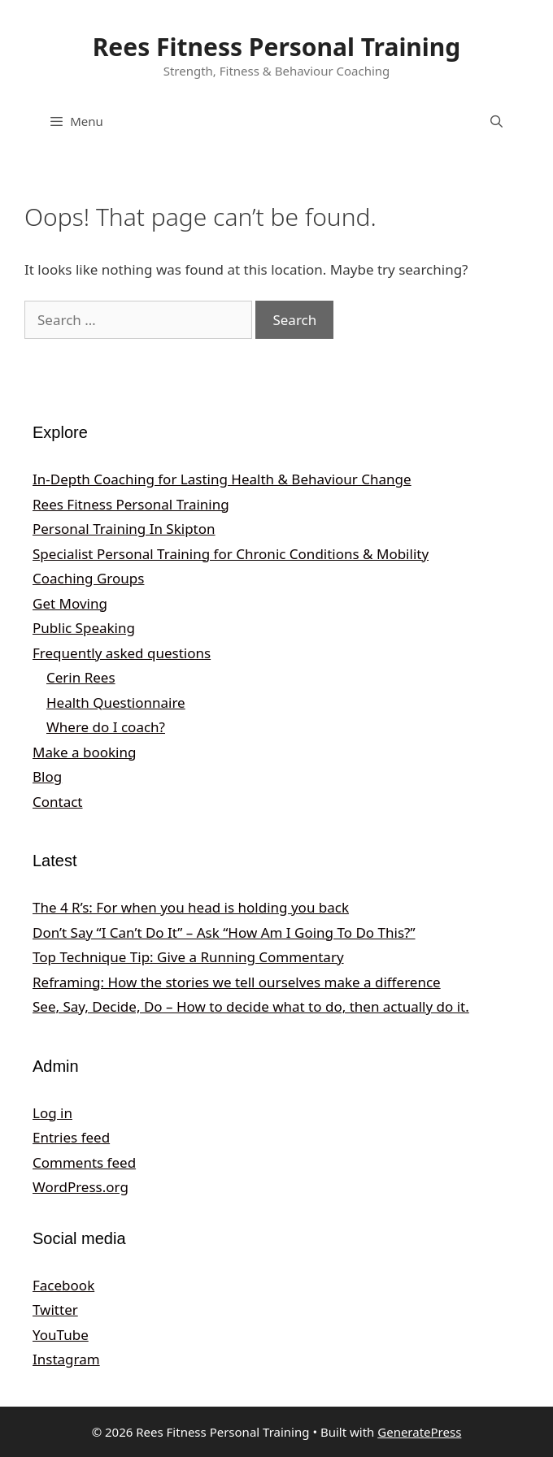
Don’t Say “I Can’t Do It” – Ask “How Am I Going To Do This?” (224, 932)
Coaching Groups (88, 578)
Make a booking (84, 752)
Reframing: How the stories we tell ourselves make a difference (237, 982)
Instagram (66, 1359)
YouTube (61, 1334)
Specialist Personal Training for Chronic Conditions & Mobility (231, 553)
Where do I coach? (105, 727)
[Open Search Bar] (496, 121)
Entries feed (71, 1137)
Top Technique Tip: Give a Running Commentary (188, 956)
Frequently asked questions (122, 653)
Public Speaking (84, 627)
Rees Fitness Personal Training (277, 46)
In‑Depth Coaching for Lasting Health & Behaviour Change (222, 479)
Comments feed (84, 1162)
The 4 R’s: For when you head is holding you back (191, 907)
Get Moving (70, 603)
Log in (52, 1113)
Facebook (63, 1285)
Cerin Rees (80, 677)
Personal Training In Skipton (124, 528)
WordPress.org (80, 1186)
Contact (58, 801)
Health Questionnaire (115, 702)
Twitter (55, 1309)
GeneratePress (419, 1432)
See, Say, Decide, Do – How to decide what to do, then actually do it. (251, 1006)
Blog (47, 776)
